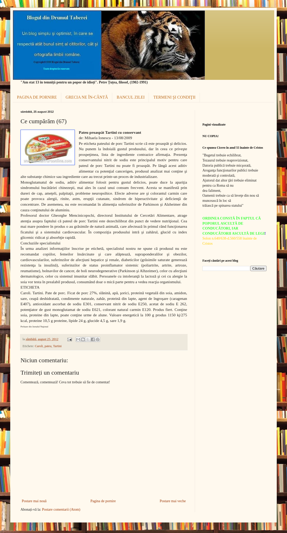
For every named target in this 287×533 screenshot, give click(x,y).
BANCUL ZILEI (131, 97)
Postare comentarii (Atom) (61, 509)
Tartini (57, 346)
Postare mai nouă (34, 501)
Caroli (39, 346)
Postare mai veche (173, 501)
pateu (48, 346)
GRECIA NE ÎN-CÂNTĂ (87, 97)
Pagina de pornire (103, 501)
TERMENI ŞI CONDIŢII (174, 97)
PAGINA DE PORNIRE (37, 97)
